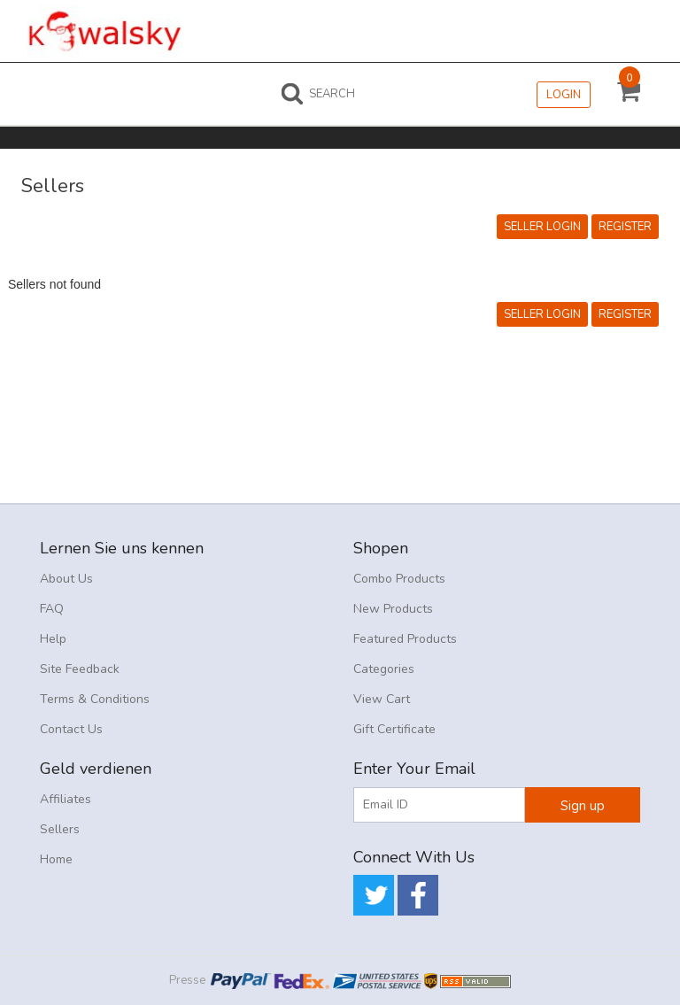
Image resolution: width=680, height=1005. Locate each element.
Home (56, 859)
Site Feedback (80, 669)
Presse (187, 980)
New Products (393, 608)
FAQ (52, 608)
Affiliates (65, 799)
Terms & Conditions (95, 699)
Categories (383, 669)
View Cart (381, 699)
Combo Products (399, 578)
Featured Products (405, 638)
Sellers (60, 829)
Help (53, 638)
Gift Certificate (394, 729)
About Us (66, 578)
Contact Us (71, 729)
